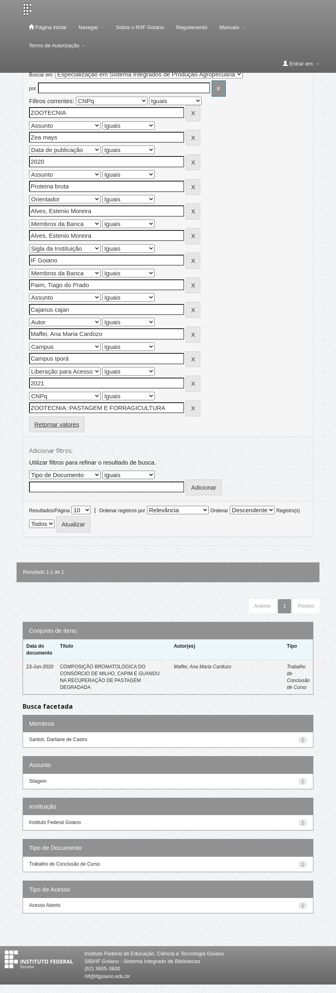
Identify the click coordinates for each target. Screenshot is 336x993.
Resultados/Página (49, 510)
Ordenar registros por (122, 510)
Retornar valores (56, 424)
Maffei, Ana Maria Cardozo (202, 667)
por (32, 88)
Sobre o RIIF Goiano (140, 27)
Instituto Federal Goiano (55, 822)
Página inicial (47, 27)
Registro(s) (288, 510)
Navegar (91, 27)
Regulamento (191, 27)
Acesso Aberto (44, 905)
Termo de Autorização (57, 45)
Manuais (232, 27)
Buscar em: (41, 75)
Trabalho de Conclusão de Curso (64, 864)
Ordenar (219, 510)
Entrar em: (301, 63)
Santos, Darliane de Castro (58, 739)
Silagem (37, 781)
